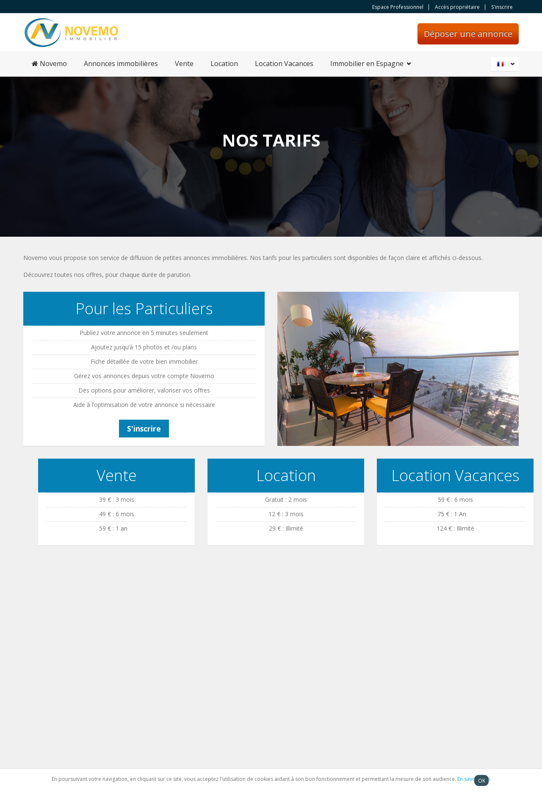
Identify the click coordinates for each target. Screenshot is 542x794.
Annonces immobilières (121, 63)
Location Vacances (284, 63)
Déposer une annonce (468, 33)
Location (224, 63)
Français (506, 64)
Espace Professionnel (397, 7)
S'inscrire (502, 7)
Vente (184, 63)
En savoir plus (473, 779)
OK (481, 780)
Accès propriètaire (457, 7)
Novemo (49, 63)
